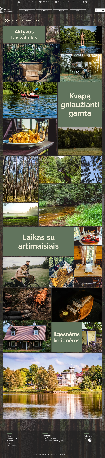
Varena (7, 9)
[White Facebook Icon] (83, 2)
